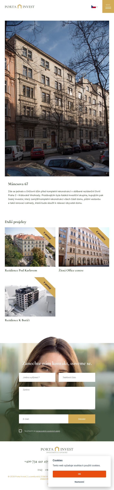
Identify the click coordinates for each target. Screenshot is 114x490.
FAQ (40, 470)
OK (79, 474)
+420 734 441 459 (36, 461)
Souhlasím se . (39, 431)
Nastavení (79, 482)
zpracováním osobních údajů (48, 431)
